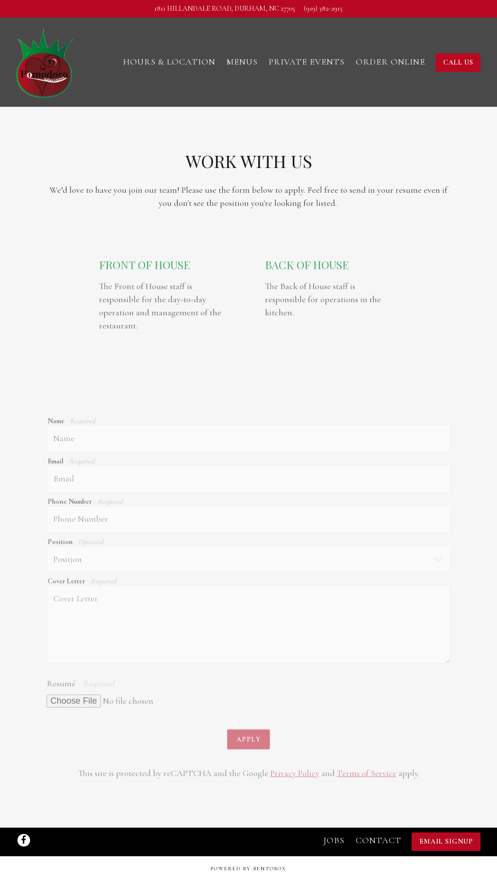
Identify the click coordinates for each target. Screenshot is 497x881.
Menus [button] (242, 61)
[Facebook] (23, 840)
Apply (248, 742)
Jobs (334, 840)
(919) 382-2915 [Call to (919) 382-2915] (323, 8)
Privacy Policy (294, 776)
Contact (378, 840)
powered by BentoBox (248, 868)
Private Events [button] (307, 61)
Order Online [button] (390, 61)
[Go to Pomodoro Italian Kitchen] (224, 8)
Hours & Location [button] (169, 61)
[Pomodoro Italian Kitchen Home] (46, 61)
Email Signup (446, 841)
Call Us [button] (458, 62)
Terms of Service (367, 776)
